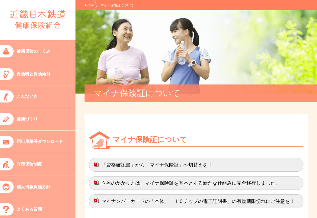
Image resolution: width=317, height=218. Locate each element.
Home (89, 5)
